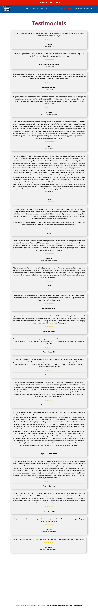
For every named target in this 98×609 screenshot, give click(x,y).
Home (21, 8)
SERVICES (34, 8)
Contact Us (88, 8)
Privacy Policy (77, 605)
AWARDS (59, 8)
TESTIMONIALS (68, 8)
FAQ (41, 8)
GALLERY (78, 8)
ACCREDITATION (50, 8)
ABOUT (27, 8)
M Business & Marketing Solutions (61, 605)
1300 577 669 (53, 2)
